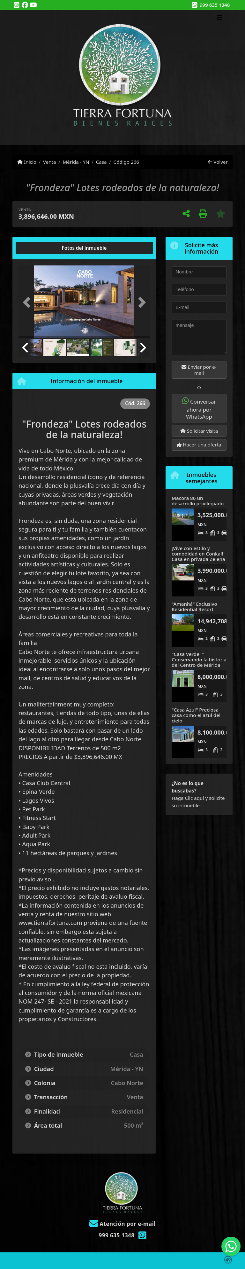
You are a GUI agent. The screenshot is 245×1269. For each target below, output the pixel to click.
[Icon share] (16, 5)
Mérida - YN (76, 162)
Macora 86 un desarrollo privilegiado (198, 501)
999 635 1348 (215, 5)
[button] (28, 302)
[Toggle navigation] (219, 18)
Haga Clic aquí (188, 798)
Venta (49, 162)
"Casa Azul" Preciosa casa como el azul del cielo (196, 714)
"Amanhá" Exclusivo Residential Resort (194, 606)
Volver (217, 162)
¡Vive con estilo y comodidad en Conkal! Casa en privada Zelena (198, 553)
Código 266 (126, 162)
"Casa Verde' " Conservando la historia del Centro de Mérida (199, 659)
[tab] (43, 248)
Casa (101, 162)
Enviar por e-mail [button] (199, 370)
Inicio (26, 162)
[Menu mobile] (122, 77)
